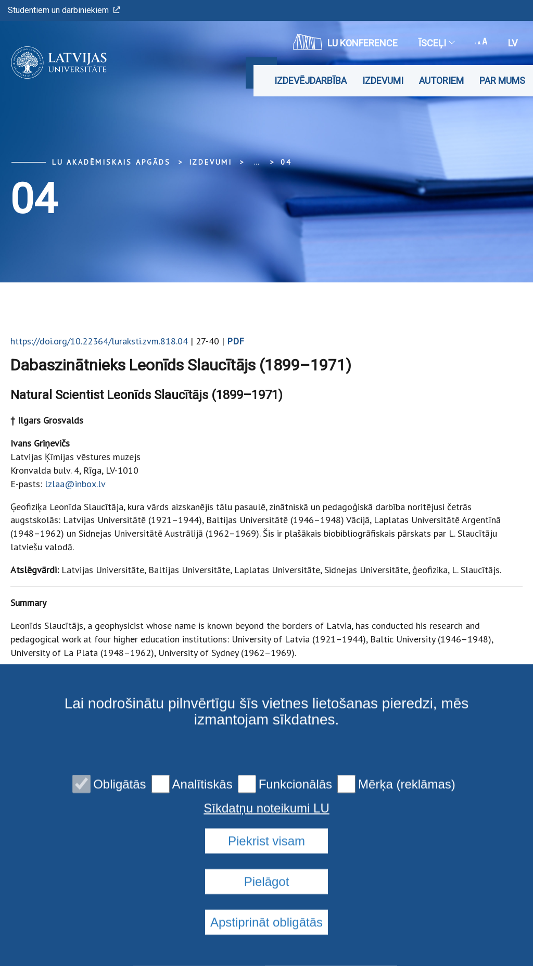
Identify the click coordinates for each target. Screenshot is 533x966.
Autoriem (441, 80)
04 (286, 162)
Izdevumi (382, 80)
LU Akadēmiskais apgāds (111, 162)
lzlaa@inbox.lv (75, 484)
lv (512, 43)
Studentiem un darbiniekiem (64, 10)
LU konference (345, 41)
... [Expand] (256, 162)
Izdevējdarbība (310, 80)
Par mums (502, 80)
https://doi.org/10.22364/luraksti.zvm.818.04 (99, 341)
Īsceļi (436, 43)
